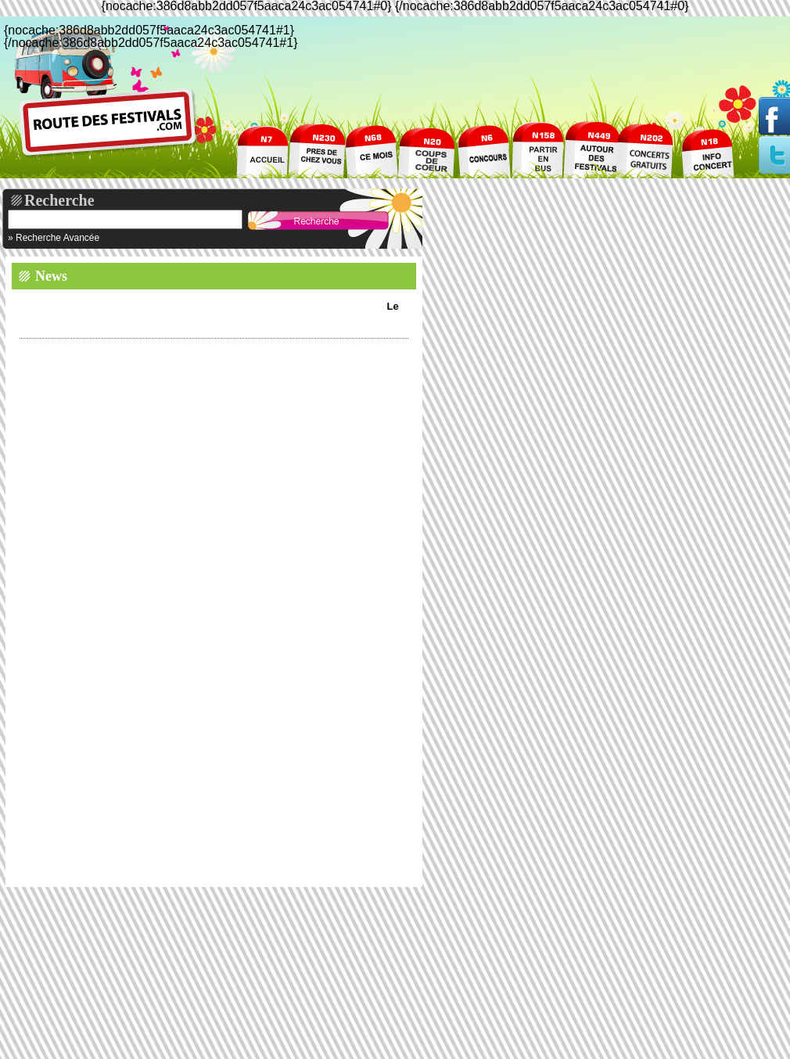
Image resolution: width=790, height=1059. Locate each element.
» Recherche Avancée (53, 237)
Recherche (59, 200)
